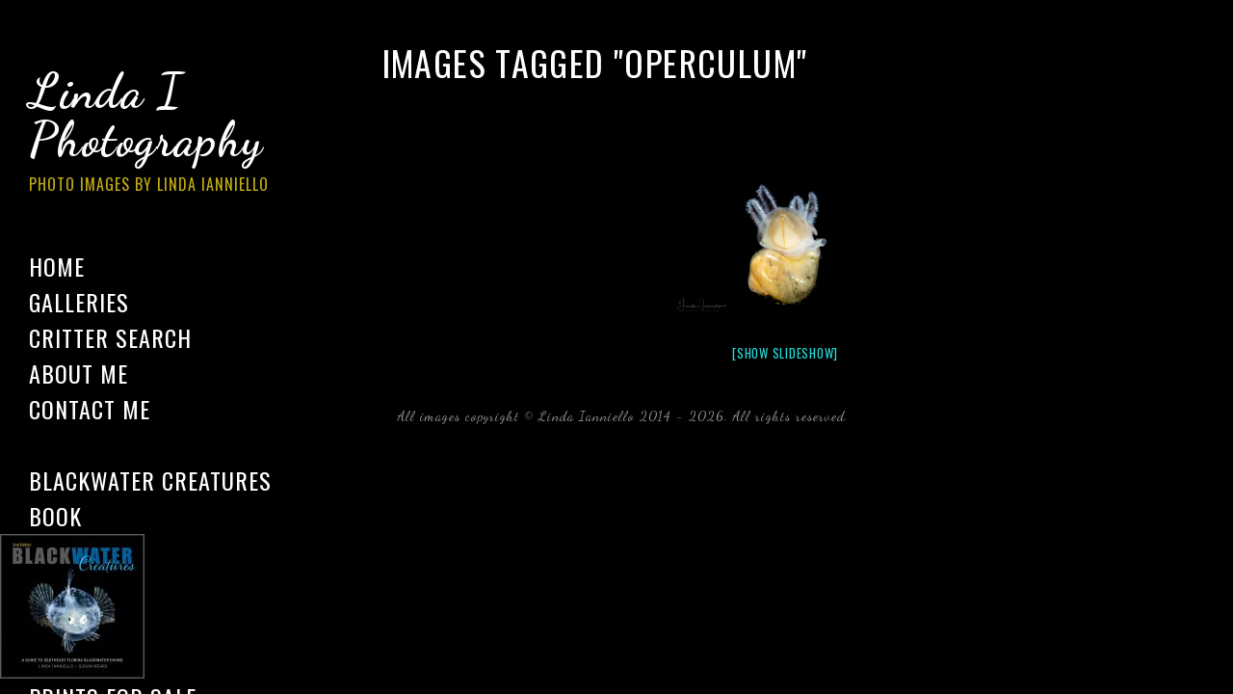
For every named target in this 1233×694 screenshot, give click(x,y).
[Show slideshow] (785, 352)
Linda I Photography (164, 134)
